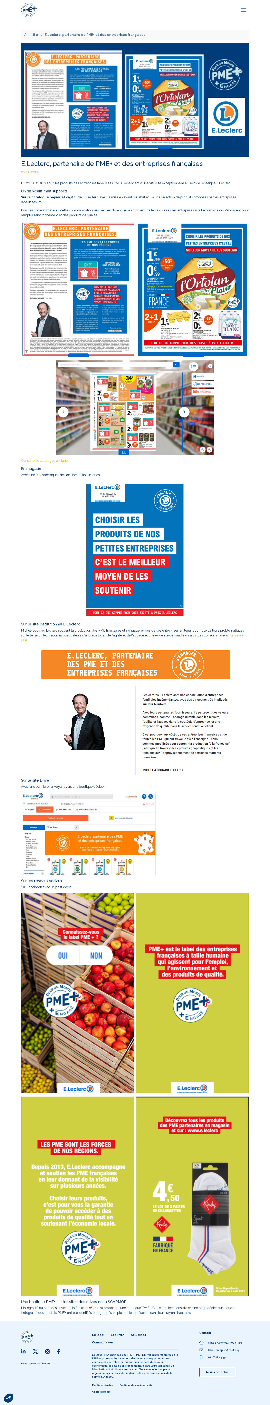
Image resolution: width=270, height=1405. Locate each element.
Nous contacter (217, 1372)
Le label (98, 1335)
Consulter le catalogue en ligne (44, 461)
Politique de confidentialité (136, 1385)
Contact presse (101, 1392)
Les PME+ (117, 1335)
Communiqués (103, 1342)
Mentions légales (102, 1385)
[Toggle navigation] (243, 10)
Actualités (31, 35)
